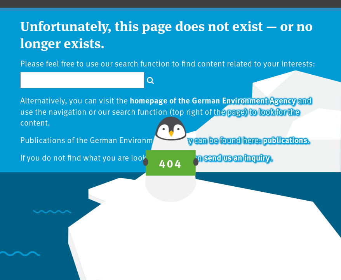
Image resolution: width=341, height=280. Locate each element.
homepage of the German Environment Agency (213, 100)
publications (285, 139)
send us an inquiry (237, 157)
